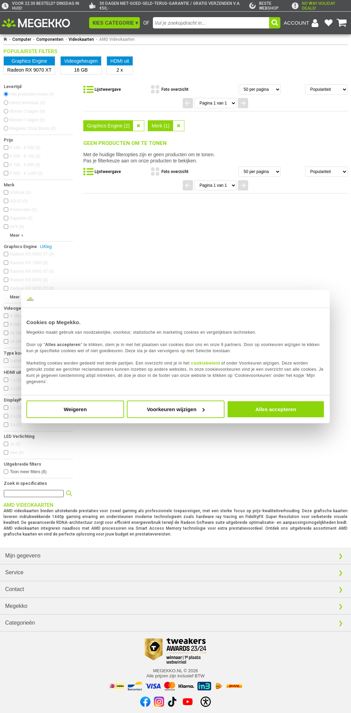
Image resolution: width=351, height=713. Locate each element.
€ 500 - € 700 (25, 156)
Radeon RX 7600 (29, 262)
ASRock (20, 192)
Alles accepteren (275, 409)
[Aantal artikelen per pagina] (260, 89)
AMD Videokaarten (117, 39)
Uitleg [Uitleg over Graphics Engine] (46, 246)
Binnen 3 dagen (27, 111)
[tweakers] (270, 6)
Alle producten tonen (32, 94)
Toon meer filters (28, 471)
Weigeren (75, 409)
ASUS (18, 201)
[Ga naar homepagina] (44, 23)
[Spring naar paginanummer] (215, 103)
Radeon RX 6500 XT (32, 254)
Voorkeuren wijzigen (176, 409)
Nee (17, 452)
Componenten (49, 39)
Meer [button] (15, 235)
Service (14, 572)
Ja (15, 444)
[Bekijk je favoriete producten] (328, 23)
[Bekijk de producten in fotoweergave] (169, 89)
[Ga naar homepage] (5, 39)
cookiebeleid (205, 363)
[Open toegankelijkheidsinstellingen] (206, 702)
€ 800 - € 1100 (26, 173)
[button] (114, 22)
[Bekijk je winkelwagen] (342, 23)
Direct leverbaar (27, 102)
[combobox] (211, 22)
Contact (14, 589)
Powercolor (23, 209)
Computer (21, 39)
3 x (16, 424)
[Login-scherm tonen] (302, 23)
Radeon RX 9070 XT (32, 288)
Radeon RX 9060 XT (32, 271)
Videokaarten (81, 39)
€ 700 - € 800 (25, 164)
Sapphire (21, 218)
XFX (17, 226)
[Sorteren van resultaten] (326, 89)
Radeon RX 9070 (29, 280)
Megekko (16, 606)
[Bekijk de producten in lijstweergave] (102, 89)
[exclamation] (320, 6)
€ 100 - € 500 (25, 147)
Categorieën (20, 623)
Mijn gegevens (22, 555)
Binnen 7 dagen (27, 120)
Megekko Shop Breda (33, 128)
